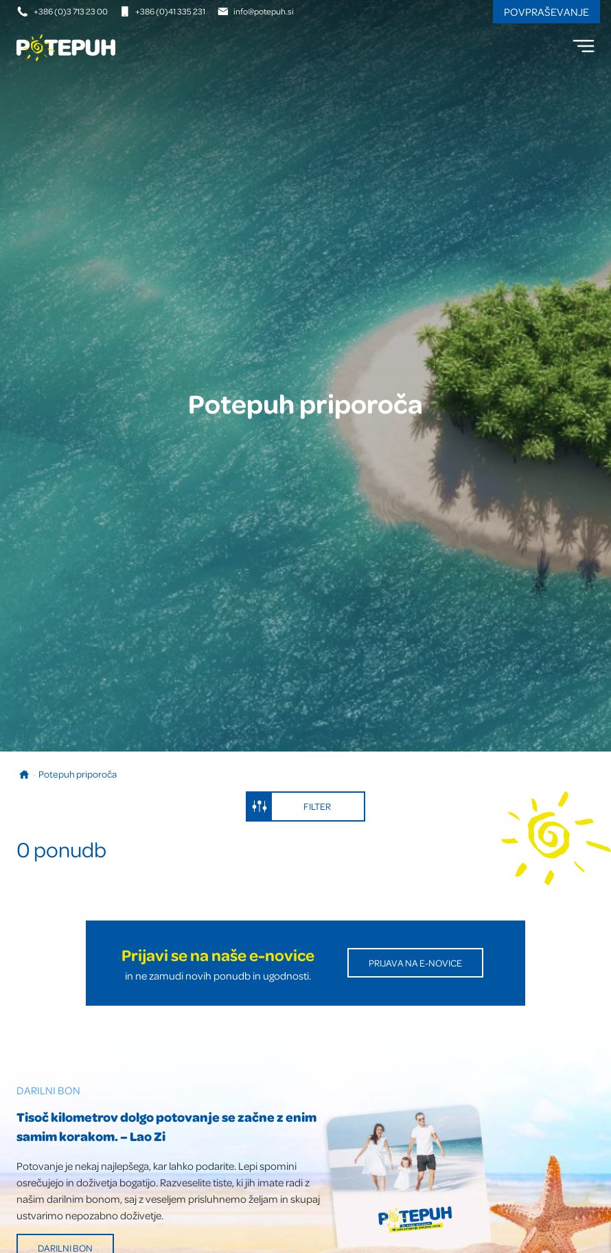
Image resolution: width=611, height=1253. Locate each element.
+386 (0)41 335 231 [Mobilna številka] (162, 10)
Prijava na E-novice (415, 963)
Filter (289, 806)
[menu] (584, 46)
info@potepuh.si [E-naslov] (256, 10)
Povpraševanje (546, 12)
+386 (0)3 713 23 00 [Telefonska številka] (63, 10)
